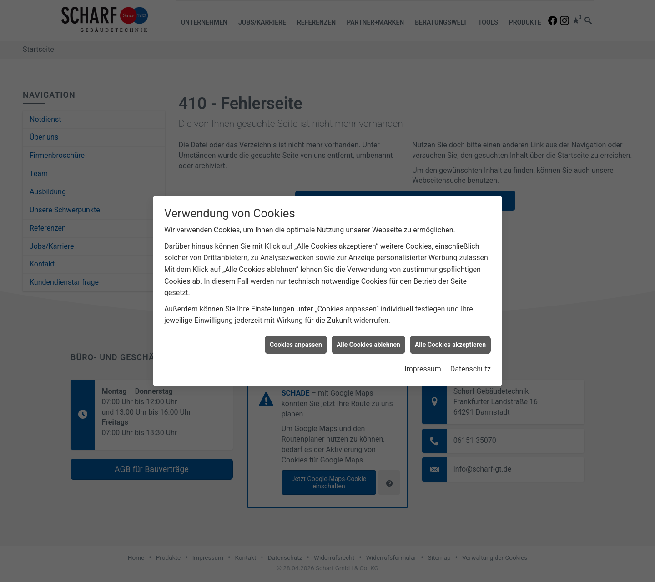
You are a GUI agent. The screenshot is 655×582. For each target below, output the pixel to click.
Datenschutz (470, 364)
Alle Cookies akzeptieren (450, 339)
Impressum (422, 364)
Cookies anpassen (296, 339)
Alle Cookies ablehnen (368, 339)
